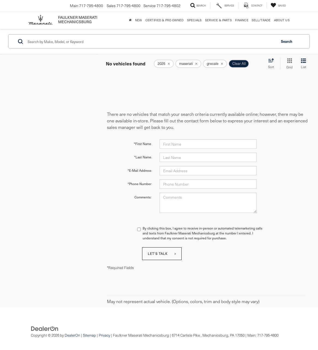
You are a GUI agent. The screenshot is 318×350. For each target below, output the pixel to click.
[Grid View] (288, 64)
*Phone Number (139, 183)
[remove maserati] (188, 64)
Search (286, 41)
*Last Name (142, 157)
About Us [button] (282, 20)
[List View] (303, 64)
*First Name (142, 143)
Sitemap (89, 335)
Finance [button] (241, 20)
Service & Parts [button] (218, 20)
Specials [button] (194, 20)
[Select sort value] (272, 63)
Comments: (142, 197)
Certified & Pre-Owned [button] (164, 20)
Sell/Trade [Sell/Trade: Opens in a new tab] (261, 20)
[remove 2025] (164, 64)
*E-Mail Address (139, 170)
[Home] (130, 20)
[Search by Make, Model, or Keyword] (151, 41)
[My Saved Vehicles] (278, 5)
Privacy (104, 335)
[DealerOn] (45, 328)
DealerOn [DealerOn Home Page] (72, 335)
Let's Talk (158, 253)
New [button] (138, 20)
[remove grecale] (215, 64)
